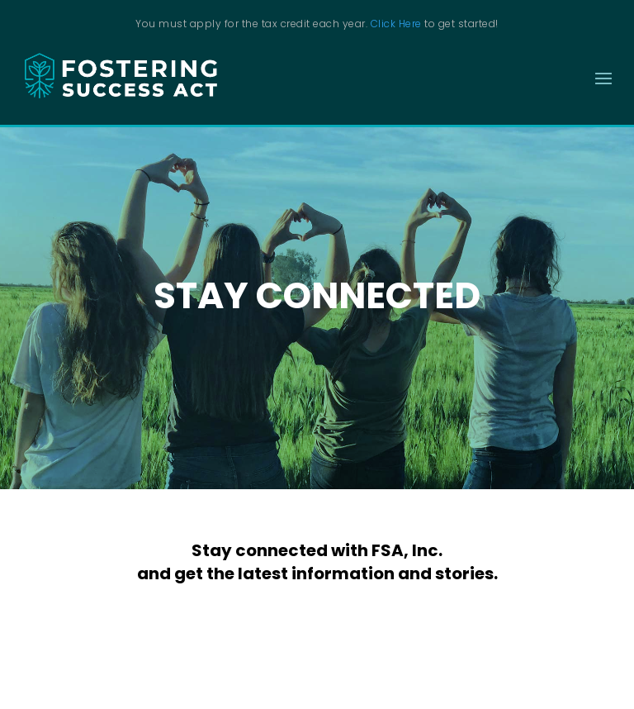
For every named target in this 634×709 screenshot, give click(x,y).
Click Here (396, 24)
